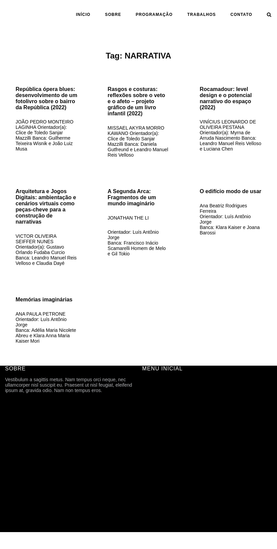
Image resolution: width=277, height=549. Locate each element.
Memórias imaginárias (44, 299)
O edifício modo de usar (230, 191)
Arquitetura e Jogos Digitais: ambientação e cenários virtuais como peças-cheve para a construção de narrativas (46, 206)
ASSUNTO (153, 467)
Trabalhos (201, 14)
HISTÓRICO (155, 410)
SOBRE (113, 14)
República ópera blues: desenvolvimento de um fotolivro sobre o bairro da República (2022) (46, 98)
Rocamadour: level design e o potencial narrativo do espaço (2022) (226, 98)
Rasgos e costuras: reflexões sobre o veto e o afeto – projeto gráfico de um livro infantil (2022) (136, 101)
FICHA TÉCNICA (160, 400)
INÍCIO (83, 14)
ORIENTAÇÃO (157, 457)
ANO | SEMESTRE (162, 448)
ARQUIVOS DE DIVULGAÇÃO (175, 429)
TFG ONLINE (156, 485)
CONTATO (241, 14)
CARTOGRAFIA (159, 476)
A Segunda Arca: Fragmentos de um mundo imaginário (132, 197)
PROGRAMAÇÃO (154, 14)
